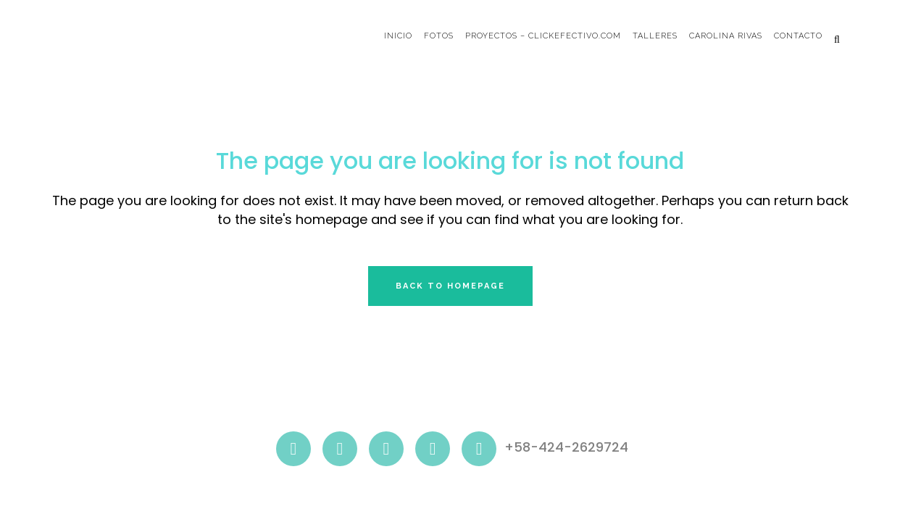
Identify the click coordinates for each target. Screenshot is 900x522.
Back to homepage (450, 286)
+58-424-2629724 (566, 448)
